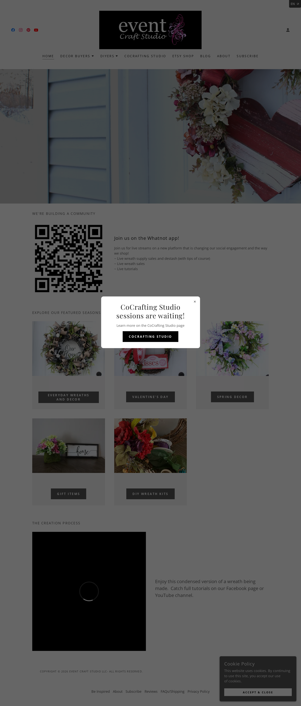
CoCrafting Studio (150, 336)
